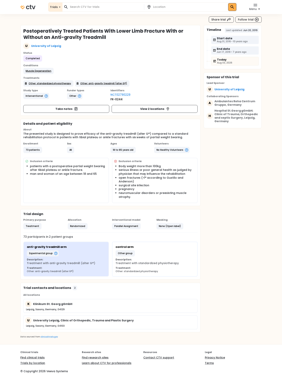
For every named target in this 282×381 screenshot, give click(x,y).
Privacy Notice (215, 357)
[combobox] (105, 7)
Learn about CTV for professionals (106, 363)
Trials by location (32, 363)
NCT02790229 (120, 94)
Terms (209, 363)
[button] (38, 71)
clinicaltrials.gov (49, 336)
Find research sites (95, 357)
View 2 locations (155, 109)
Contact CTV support (158, 357)
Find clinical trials (32, 357)
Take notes (66, 109)
